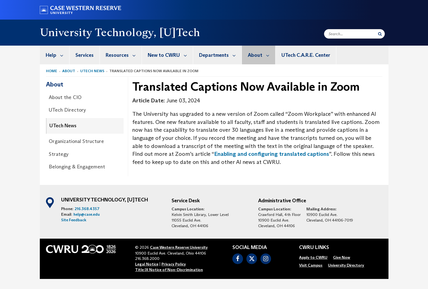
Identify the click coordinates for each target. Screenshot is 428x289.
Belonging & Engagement (77, 167)
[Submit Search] (380, 34)
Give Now (341, 257)
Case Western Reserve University (179, 247)
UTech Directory (67, 110)
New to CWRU (170, 55)
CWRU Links (314, 247)
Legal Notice (146, 264)
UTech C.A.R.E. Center (305, 55)
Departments (220, 55)
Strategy (59, 154)
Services (84, 55)
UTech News (63, 126)
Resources (124, 55)
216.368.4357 (87, 208)
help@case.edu (86, 214)
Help (57, 55)
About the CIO (65, 97)
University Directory (346, 265)
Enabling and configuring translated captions (271, 154)
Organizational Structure (76, 141)
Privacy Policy (173, 264)
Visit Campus (310, 265)
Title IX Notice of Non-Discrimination (169, 269)
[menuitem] (55, 55)
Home (51, 71)
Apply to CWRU (313, 257)
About (261, 55)
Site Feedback (73, 219)
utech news (92, 71)
